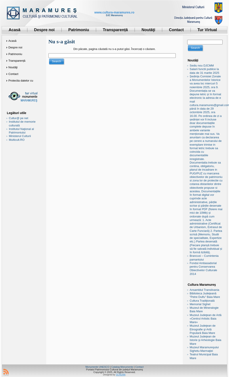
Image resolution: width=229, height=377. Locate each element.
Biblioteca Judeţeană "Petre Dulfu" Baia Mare (205, 295)
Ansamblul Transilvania (204, 289)
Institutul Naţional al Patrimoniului (21, 130)
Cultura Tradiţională (202, 300)
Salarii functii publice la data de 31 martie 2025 (204, 70)
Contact (139, 367)
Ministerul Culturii (20, 136)
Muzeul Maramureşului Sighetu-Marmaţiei (204, 349)
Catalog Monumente (122, 367)
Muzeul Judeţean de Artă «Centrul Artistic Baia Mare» (205, 318)
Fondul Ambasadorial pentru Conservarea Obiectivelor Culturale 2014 (203, 268)
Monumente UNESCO (97, 367)
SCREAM (120, 374)
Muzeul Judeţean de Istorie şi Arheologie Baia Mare (205, 340)
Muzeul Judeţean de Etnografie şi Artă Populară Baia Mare (203, 329)
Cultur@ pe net (18, 118)
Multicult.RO (17, 139)
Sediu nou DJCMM (202, 65)
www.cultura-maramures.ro (114, 12)
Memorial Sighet (200, 304)
